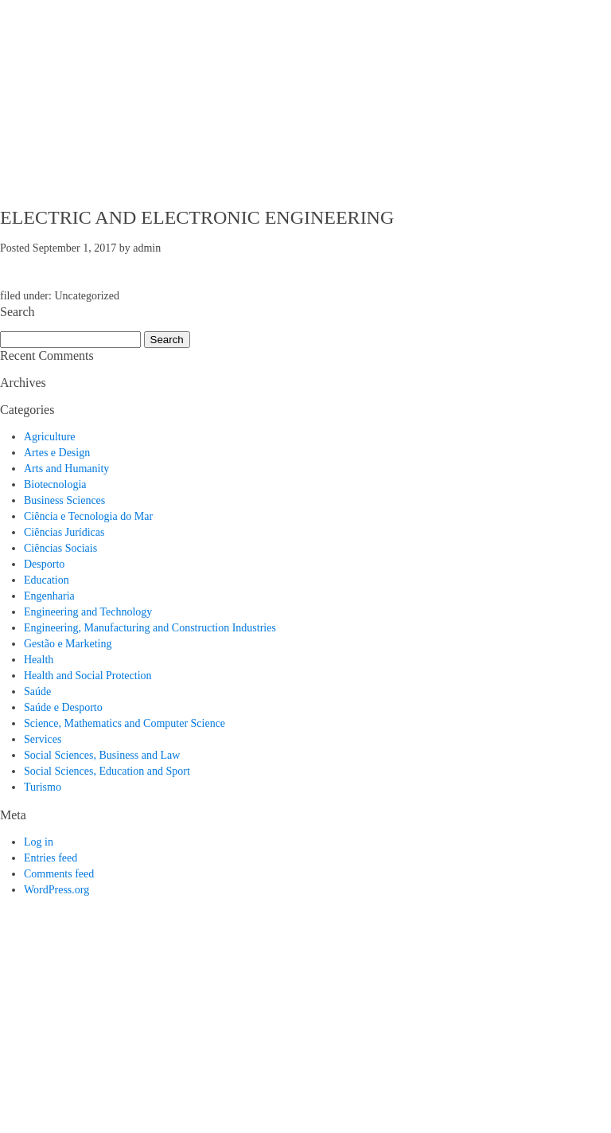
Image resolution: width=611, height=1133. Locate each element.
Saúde (37, 691)
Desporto (44, 564)
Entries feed (50, 858)
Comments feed (59, 874)
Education (46, 580)
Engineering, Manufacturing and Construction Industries (150, 628)
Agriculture (50, 437)
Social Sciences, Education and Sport (107, 771)
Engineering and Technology (88, 612)
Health (38, 660)
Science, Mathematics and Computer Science (124, 723)
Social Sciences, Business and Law (102, 755)
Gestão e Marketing (67, 644)
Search (167, 340)
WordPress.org (56, 890)
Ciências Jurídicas (64, 532)
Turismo (42, 787)
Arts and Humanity (66, 469)
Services (42, 739)
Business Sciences (64, 500)
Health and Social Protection (88, 676)
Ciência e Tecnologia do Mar (88, 516)
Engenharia (49, 596)
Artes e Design (57, 453)
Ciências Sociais (60, 548)
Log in (38, 842)
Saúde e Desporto (63, 707)
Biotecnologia (55, 484)
